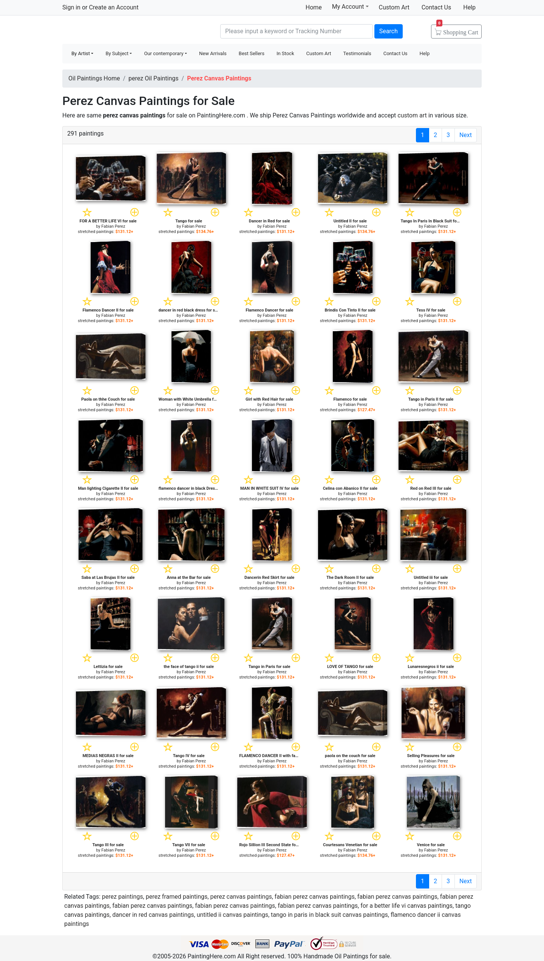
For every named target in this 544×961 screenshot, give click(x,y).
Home (314, 7)
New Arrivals (213, 53)
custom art (412, 115)
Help (469, 7)
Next (465, 135)
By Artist (80, 53)
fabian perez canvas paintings (315, 896)
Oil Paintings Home (94, 78)
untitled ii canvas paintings (232, 914)
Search (388, 31)
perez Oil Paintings (153, 78)
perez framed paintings (177, 896)
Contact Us (436, 7)
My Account (350, 6)
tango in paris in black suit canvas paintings (329, 914)
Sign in (71, 7)
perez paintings (122, 896)
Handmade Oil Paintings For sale (119, 30)
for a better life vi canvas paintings (406, 905)
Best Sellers (251, 53)
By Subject (116, 53)
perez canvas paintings (241, 896)
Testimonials (357, 53)
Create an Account (113, 7)
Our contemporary (163, 53)
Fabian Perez (113, 226)
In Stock (285, 53)
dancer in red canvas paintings (153, 914)
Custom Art (394, 7)
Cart (457, 30)
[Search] (296, 31)
